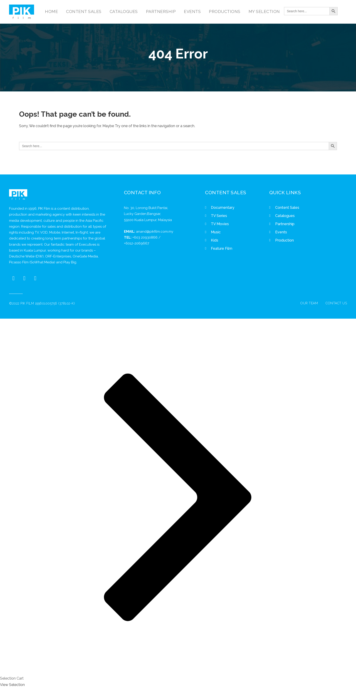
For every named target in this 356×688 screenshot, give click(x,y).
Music (216, 232)
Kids (214, 240)
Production (284, 240)
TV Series (219, 216)
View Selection (12, 685)
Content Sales (287, 207)
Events (281, 232)
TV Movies (220, 224)
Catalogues (285, 216)
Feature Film (221, 248)
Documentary (222, 207)
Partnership (284, 224)
